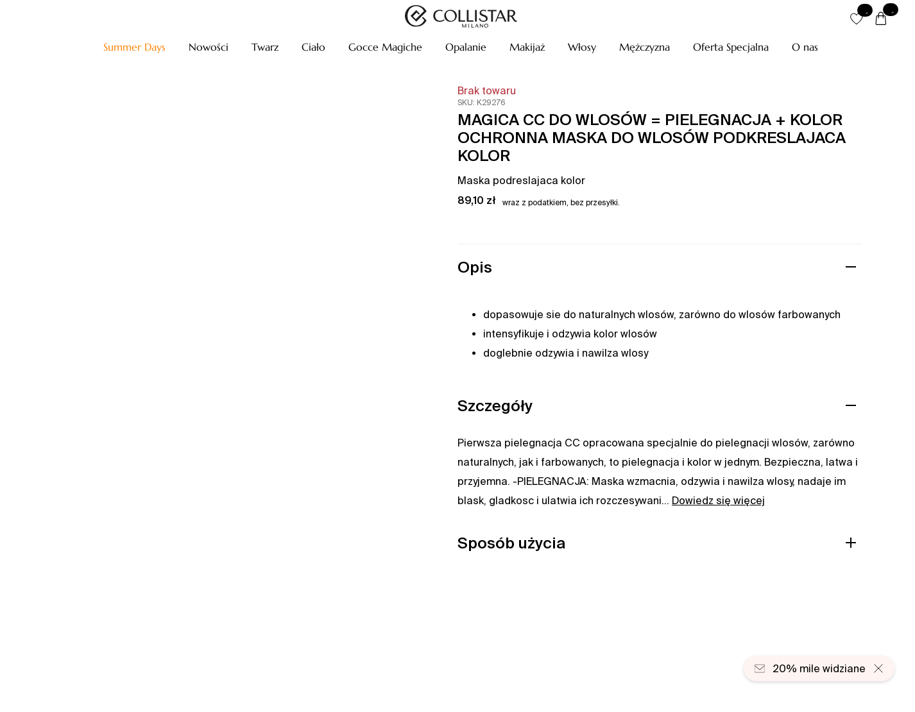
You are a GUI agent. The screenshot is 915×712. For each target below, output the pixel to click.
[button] (134, 47)
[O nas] (805, 47)
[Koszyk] (881, 19)
